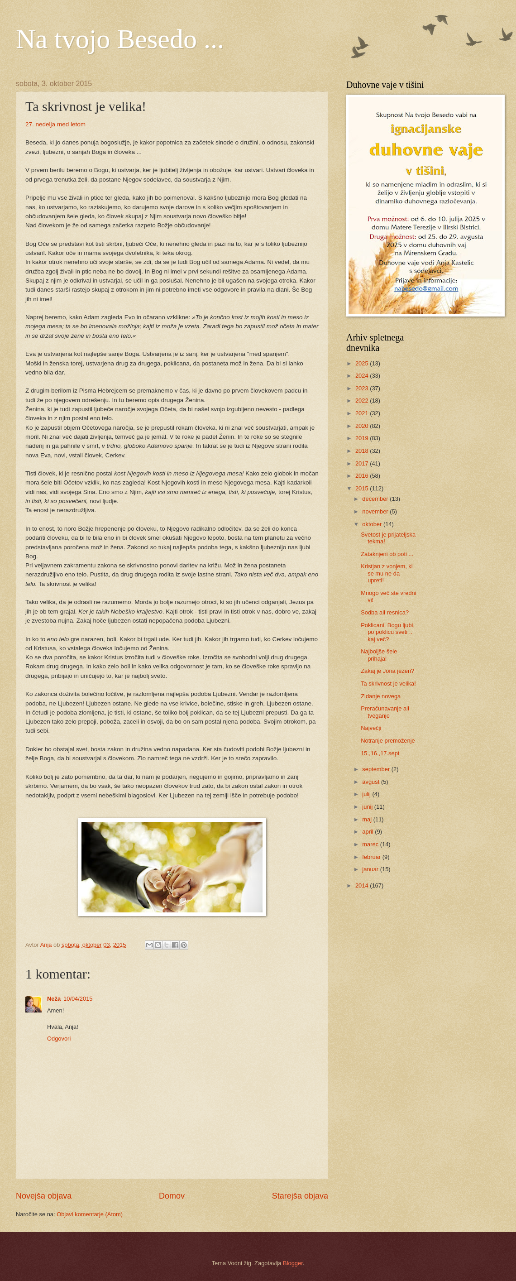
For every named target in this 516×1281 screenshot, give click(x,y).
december (376, 498)
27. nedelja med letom (55, 124)
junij (368, 806)
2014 (362, 885)
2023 (362, 388)
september (376, 769)
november (376, 511)
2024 (362, 375)
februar (372, 857)
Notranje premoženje (388, 740)
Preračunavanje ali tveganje (385, 712)
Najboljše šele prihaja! (379, 655)
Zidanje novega (381, 696)
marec (371, 844)
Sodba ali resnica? (385, 612)
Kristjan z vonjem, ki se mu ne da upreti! (386, 573)
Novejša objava (44, 1195)
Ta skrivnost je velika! (388, 683)
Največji (371, 727)
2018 (362, 450)
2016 (362, 475)
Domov (172, 1195)
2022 (362, 400)
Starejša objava (300, 1195)
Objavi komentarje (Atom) (90, 1214)
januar (371, 869)
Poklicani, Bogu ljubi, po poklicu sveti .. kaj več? (388, 632)
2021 (362, 413)
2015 (362, 488)
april (368, 831)
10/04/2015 (77, 998)
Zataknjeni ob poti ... (387, 554)
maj (367, 819)
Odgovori (59, 1038)
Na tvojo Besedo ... (120, 39)
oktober (372, 524)
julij (367, 794)
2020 (362, 425)
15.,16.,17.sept (380, 753)
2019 (362, 438)
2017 (362, 463)
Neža (54, 998)
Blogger (293, 1263)
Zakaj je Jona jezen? (387, 670)
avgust (371, 781)
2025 (362, 363)
